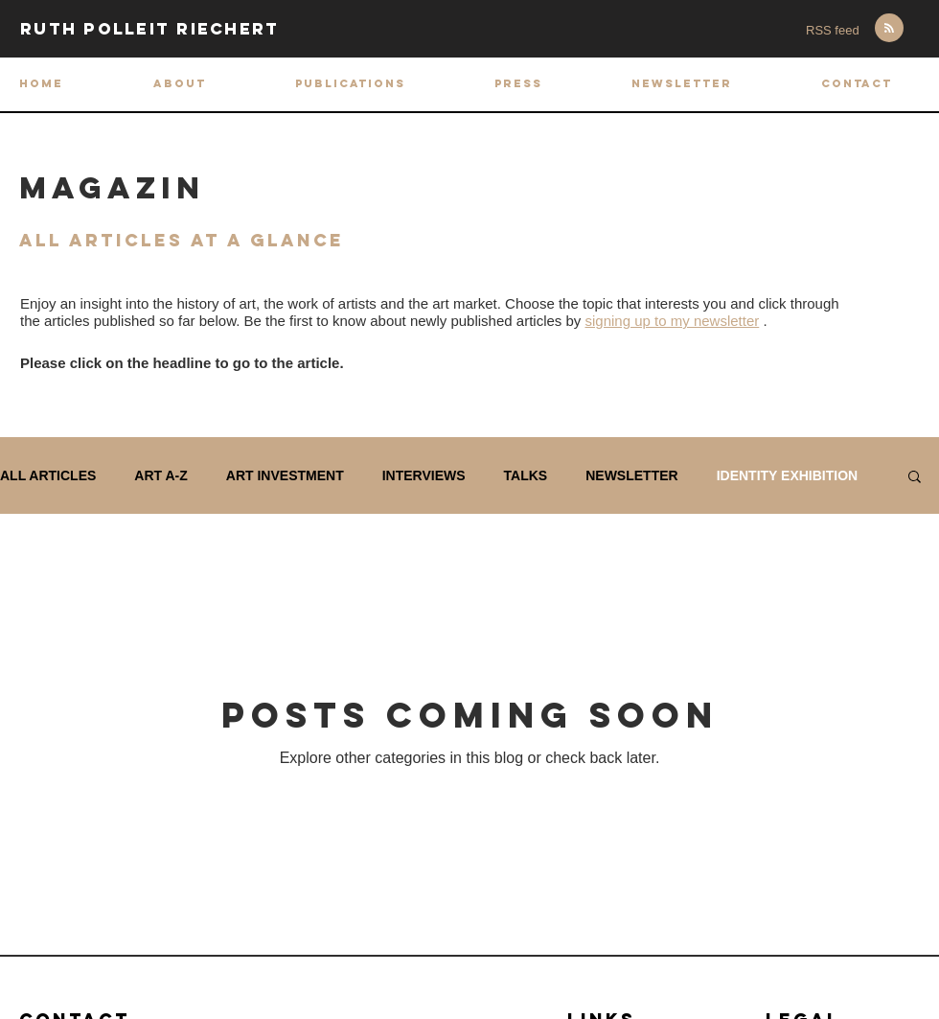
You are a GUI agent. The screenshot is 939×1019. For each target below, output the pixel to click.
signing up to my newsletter (672, 321)
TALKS (526, 475)
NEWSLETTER (631, 475)
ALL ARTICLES (48, 475)
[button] (349, 84)
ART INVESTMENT (285, 475)
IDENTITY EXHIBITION (788, 475)
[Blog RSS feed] (889, 28)
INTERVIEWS (424, 475)
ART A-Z (160, 475)
